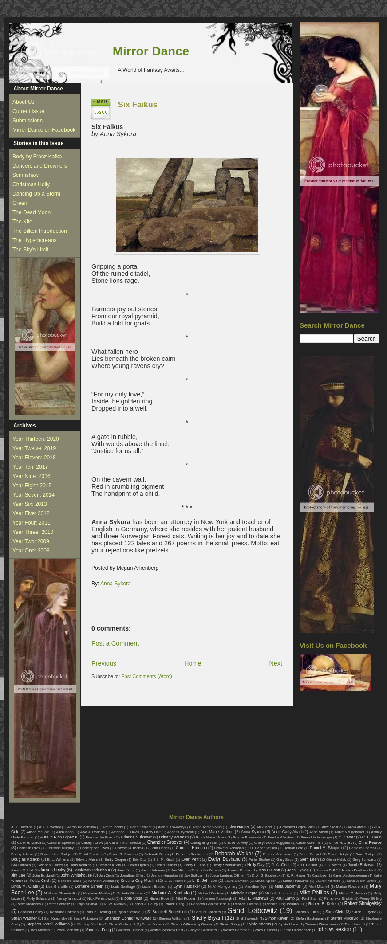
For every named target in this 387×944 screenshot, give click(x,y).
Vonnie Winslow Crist (166, 930)
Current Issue (28, 111)
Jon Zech (106, 875)
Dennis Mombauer (277, 854)
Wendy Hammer (236, 930)
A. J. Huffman (22, 827)
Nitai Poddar (185, 899)
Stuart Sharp (230, 924)
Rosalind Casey (30, 912)
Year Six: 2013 (29, 504)
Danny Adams (22, 854)
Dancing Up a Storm (36, 194)
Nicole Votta (131, 898)
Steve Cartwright (122, 924)
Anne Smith (318, 832)
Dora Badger (365, 854)
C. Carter (347, 837)
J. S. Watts (332, 865)
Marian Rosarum (349, 887)
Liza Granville (56, 887)
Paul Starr (310, 899)
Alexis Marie (331, 827)
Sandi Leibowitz (253, 910)
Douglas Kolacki (25, 859)
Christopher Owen (94, 848)
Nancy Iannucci (69, 899)
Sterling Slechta (90, 924)
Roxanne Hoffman (64, 912)
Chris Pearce (370, 842)
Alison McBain (38, 832)
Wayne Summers (203, 930)
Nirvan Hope (160, 899)
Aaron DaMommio (81, 827)
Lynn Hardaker (187, 886)
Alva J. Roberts (92, 832)
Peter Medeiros (28, 904)
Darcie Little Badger (56, 854)
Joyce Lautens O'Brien (228, 875)
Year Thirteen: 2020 (35, 439)
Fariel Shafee (259, 860)
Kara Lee (319, 875)
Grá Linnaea (21, 865)
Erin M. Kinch (163, 860)
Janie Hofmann (153, 870)
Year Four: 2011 (31, 523)
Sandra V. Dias (307, 912)
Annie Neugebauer (349, 832)
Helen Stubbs (166, 865)
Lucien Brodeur (154, 887)
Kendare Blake (70, 881)
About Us (23, 102)
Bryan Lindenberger (316, 837)
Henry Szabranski (227, 865)
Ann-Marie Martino (217, 832)
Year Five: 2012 (31, 513)
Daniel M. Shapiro (326, 848)
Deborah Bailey (156, 854)
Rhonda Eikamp (245, 904)
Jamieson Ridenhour (92, 870)
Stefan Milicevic (345, 918)
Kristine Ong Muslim (139, 880)
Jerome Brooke (239, 870)
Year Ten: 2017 (30, 467)
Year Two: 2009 (30, 541)
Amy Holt (153, 832)
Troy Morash (40, 930)
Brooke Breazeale (247, 837)
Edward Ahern (86, 860)
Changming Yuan (203, 843)
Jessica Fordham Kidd (358, 870)
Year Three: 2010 (32, 532)
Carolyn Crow (92, 843)
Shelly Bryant (207, 918)
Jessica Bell (325, 870)
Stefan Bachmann (310, 918)
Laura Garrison (237, 881)
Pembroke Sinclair (338, 899)
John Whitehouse (76, 875)
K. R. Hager (296, 875)
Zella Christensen (297, 930)
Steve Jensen (153, 924)
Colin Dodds (159, 848)
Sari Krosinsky (55, 918)
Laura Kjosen (265, 881)
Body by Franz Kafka (37, 156)
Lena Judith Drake (361, 881)
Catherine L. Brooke (125, 843)
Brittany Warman (174, 837)
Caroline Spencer (61, 843)
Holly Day (256, 864)
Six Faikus (138, 104)
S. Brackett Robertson (167, 911)
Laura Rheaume (296, 881)
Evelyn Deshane (224, 859)
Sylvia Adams (259, 924)
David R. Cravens (123, 854)
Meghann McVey (96, 893)
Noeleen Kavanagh (217, 899)
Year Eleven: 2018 (34, 457)
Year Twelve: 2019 (34, 448)
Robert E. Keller (322, 903)
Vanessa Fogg (98, 930)
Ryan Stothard (129, 912)
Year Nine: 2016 (31, 476)
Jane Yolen (125, 870)
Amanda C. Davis (125, 832)
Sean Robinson (85, 918)
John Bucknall (43, 875)
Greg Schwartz (364, 860)
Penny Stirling (370, 899)
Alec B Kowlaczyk (172, 827)
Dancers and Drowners (39, 166)
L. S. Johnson (204, 880)
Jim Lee (18, 875)
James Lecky (52, 869)
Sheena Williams (172, 918)
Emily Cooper (115, 860)
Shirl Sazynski (247, 918)
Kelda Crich (40, 880)
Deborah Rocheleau (192, 854)
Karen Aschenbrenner (350, 875)
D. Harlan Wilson (263, 848)
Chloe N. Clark (340, 843)
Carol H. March (29, 843)
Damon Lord (293, 848)
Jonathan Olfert (132, 875)
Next (275, 663)
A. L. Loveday (50, 827)
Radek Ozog (175, 904)
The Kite (22, 222)
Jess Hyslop (298, 870)
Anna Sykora (115, 583)
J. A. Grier (281, 864)
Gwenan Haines (50, 865)
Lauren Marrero (328, 881)
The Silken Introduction (39, 231)
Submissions (27, 121)
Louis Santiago (123, 887)
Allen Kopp (64, 832)
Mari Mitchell (319, 887)
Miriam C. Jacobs (353, 893)
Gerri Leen (309, 859)
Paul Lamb (285, 898)
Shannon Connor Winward (127, 918)
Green (19, 203)
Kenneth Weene (101, 881)
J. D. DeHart (307, 865)
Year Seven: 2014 (33, 495)
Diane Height (338, 854)
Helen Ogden (138, 865)
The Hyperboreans (34, 240)
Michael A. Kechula (170, 892)
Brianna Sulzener (136, 837)
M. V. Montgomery (222, 887)
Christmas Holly (31, 184)
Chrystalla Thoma (129, 848)
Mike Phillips (314, 892)
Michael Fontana (211, 893)
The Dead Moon (31, 212)
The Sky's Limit (30, 250)
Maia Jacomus (288, 886)
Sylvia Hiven (288, 924)
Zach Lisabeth (266, 930)
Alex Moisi (265, 827)
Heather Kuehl (109, 865)
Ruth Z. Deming (98, 912)
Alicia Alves (357, 827)
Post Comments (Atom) (146, 676)
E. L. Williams (58, 860)
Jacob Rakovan (361, 864)
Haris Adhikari (81, 865)
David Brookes (91, 854)
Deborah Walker (233, 853)
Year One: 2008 (31, 551)
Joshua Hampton (164, 875)
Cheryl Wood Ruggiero (272, 843)
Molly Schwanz (39, 899)
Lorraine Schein (89, 886)
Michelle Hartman (279, 893)
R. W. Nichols (115, 904)
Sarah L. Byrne (364, 912)
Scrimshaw (25, 175)
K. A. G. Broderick (266, 875)
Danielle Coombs (362, 848)
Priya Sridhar (87, 904)
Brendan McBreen (100, 837)
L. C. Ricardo (175, 881)
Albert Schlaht (141, 827)
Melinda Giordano (131, 893)
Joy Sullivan (193, 875)
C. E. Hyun (372, 837)
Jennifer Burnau (208, 870)
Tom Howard (354, 924)
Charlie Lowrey (236, 843)
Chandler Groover (165, 842)
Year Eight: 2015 (31, 485)
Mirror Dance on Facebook (43, 130)
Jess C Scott (269, 870)
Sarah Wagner (24, 918)
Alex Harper (238, 827)
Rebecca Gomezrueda (208, 904)
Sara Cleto (334, 911)
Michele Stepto (244, 893)
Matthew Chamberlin (60, 893)
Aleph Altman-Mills (207, 827)
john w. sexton (334, 929)
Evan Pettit (191, 859)
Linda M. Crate (24, 886)
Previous (103, 663)
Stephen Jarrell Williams (47, 924)
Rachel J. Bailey (145, 904)
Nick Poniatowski (101, 899)
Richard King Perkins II (283, 904)
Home (192, 663)
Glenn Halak (336, 860)
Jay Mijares (180, 870)
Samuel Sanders (207, 912)
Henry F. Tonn (195, 865)
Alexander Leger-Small (297, 827)
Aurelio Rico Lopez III (59, 837)
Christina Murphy (60, 848)
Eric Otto (139, 860)
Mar (102, 101)
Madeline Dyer (256, 887)
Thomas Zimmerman (321, 924)
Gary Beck (284, 860)
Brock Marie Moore (211, 837)
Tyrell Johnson (67, 930)
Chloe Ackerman (309, 843)
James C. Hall (22, 870)
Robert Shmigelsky (363, 903)
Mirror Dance (151, 51)
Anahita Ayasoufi (180, 832)
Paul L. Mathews (254, 898)
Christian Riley (28, 848)
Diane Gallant (310, 854)
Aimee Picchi (113, 827)
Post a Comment (115, 643)
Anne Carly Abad (287, 832)
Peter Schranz (58, 904)
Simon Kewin (276, 918)
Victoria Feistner (131, 930)
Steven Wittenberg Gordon (191, 924)
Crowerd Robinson (229, 848)
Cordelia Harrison (191, 848)
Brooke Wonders (281, 837)
